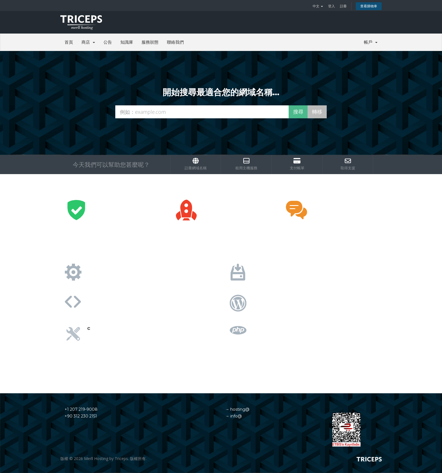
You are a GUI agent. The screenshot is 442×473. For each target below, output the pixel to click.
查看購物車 (368, 6)
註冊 (343, 6)
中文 (318, 6)
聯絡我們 (175, 42)
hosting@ (239, 409)
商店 (88, 42)
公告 (107, 42)
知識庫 (126, 42)
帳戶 (370, 42)
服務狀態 (150, 42)
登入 (331, 6)
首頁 (69, 42)
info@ (235, 416)
